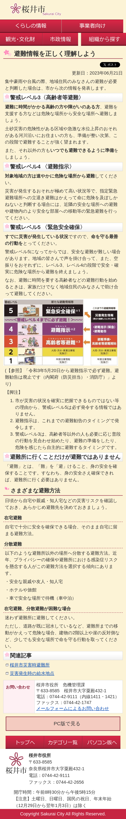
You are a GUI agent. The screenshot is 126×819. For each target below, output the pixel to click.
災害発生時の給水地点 (32, 673)
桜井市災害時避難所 (30, 664)
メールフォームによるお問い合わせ (72, 708)
